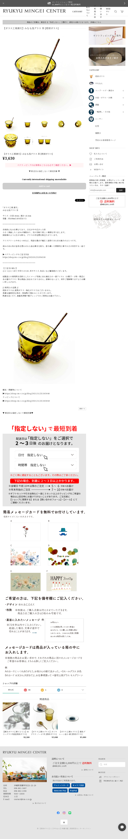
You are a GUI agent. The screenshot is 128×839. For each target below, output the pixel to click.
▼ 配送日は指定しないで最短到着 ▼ (44, 171)
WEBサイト (108, 11)
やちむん (99, 83)
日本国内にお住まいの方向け (44, 193)
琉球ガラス (100, 76)
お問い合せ (101, 11)
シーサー (99, 119)
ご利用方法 (95, 11)
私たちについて (88, 11)
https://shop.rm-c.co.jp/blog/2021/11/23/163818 (27, 401)
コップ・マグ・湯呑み (104, 91)
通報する (82, 409)
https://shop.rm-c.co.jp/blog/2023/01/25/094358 (24, 257)
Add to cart (44, 186)
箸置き (98, 133)
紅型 (97, 126)
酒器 (97, 105)
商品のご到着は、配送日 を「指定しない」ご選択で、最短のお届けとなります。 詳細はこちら (64, 22)
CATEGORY (77, 11)
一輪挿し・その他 (102, 112)
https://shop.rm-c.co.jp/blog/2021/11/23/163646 (27, 393)
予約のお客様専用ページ (105, 140)
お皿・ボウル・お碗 (103, 98)
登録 (120, 190)
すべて (11, 690)
